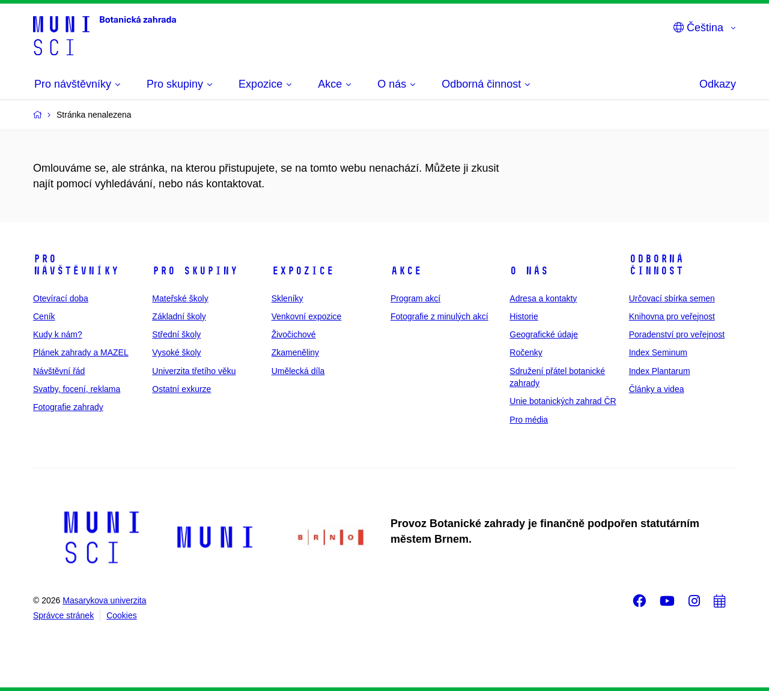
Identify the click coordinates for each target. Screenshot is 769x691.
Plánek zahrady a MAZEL (81, 352)
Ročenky (525, 352)
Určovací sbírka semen (672, 298)
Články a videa (656, 389)
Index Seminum (658, 352)
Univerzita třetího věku (194, 371)
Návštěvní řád (59, 371)
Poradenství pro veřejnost (677, 334)
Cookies (121, 615)
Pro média (528, 419)
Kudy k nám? (57, 334)
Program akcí (415, 298)
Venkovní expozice (307, 316)
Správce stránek (63, 615)
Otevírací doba (60, 298)
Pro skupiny (195, 270)
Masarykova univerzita (104, 600)
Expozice (303, 270)
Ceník (44, 316)
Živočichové (294, 334)
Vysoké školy (176, 352)
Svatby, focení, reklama (76, 389)
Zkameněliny (295, 352)
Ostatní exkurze (181, 389)
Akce (406, 270)
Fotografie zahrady (68, 407)
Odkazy (717, 84)
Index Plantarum (659, 371)
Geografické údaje (543, 334)
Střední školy (176, 334)
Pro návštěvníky (76, 264)
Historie (523, 316)
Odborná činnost (656, 264)
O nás (529, 270)
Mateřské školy (180, 298)
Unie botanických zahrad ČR (562, 401)
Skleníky (287, 298)
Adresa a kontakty (543, 298)
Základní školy (178, 316)
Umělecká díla (298, 371)
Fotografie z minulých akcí (439, 316)
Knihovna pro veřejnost (672, 316)
